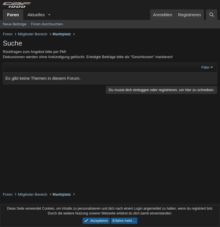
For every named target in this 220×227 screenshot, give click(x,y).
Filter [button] (206, 67)
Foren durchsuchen (47, 24)
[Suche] (211, 14)
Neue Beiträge (14, 24)
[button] (49, 14)
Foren (13, 14)
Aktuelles (36, 14)
